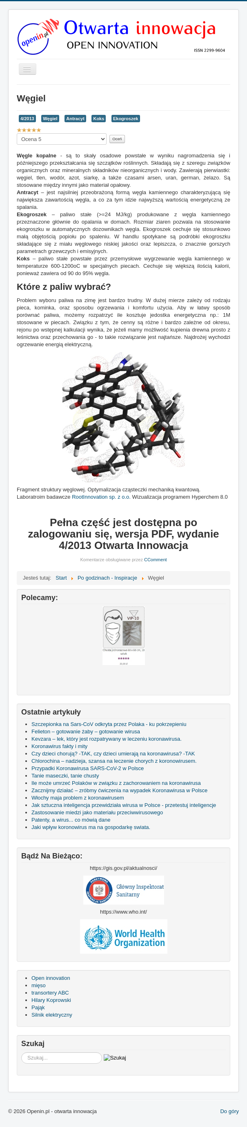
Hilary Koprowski (51, 1000)
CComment (155, 559)
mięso (38, 985)
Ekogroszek (125, 118)
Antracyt (75, 118)
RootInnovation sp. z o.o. (101, 497)
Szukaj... (21, 1052)
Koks (98, 118)
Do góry (229, 1111)
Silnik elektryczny (51, 1015)
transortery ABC (50, 993)
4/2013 (27, 118)
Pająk (38, 1007)
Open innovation (50, 978)
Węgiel (50, 118)
